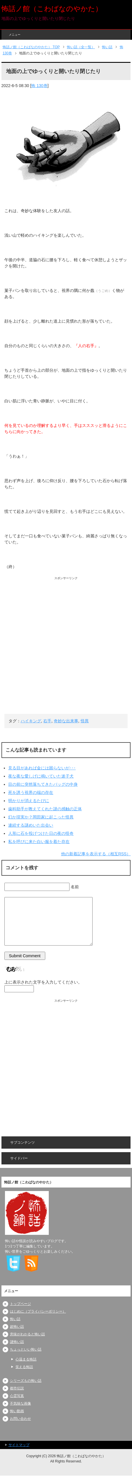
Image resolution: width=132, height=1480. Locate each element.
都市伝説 (17, 1388)
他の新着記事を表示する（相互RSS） (96, 853)
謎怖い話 (17, 1342)
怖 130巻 (39, 85)
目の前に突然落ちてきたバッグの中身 (43, 784)
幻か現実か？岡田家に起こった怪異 (41, 817)
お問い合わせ (20, 1419)
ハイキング (31, 721)
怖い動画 (17, 1411)
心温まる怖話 (26, 1359)
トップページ (20, 1304)
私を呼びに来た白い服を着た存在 (39, 841)
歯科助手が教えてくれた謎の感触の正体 (45, 808)
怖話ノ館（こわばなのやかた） (51, 9)
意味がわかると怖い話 (27, 1334)
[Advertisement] (66, 646)
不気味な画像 (20, 1403)
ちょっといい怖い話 (25, 1349)
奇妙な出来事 (66, 721)
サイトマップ (18, 1445)
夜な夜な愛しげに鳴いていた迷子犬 (41, 776)
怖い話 (15, 1319)
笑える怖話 (24, 1367)
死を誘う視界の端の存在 (30, 792)
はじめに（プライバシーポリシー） (38, 1311)
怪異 (85, 721)
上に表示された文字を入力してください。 (43, 982)
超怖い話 (17, 1327)
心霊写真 (17, 1396)
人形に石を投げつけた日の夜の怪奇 (41, 833)
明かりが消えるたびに (28, 800)
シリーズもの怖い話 (25, 1381)
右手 (47, 721)
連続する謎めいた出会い (30, 825)
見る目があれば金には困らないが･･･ (42, 768)
